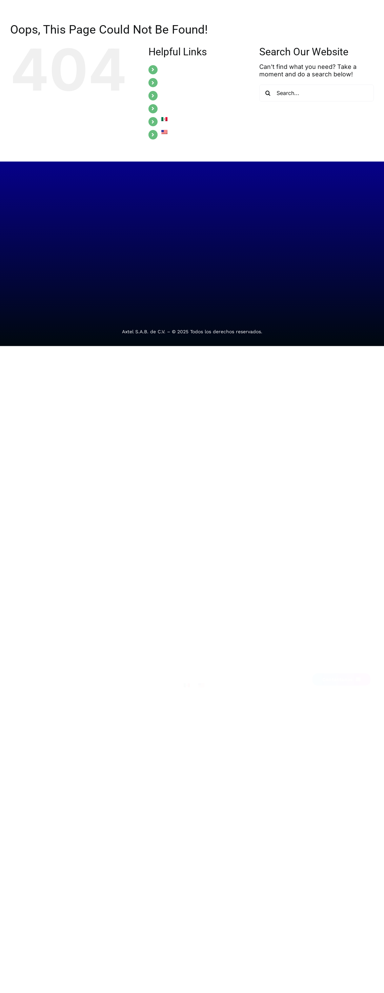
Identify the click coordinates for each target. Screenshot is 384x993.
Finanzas (96, 675)
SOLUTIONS (176, 69)
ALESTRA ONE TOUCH (190, 95)
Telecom (40, 689)
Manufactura (101, 689)
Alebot (149, 733)
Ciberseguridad (48, 703)
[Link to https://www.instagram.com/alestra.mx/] (343, 658)
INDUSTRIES (177, 82)
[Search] (267, 93)
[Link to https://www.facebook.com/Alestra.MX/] (325, 658)
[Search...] (316, 93)
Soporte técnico (161, 689)
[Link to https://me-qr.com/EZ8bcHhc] (352, 658)
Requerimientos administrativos (160, 711)
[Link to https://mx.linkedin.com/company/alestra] (316, 658)
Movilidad (42, 717)
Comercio (97, 703)
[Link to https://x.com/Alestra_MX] (334, 658)
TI (33, 675)
